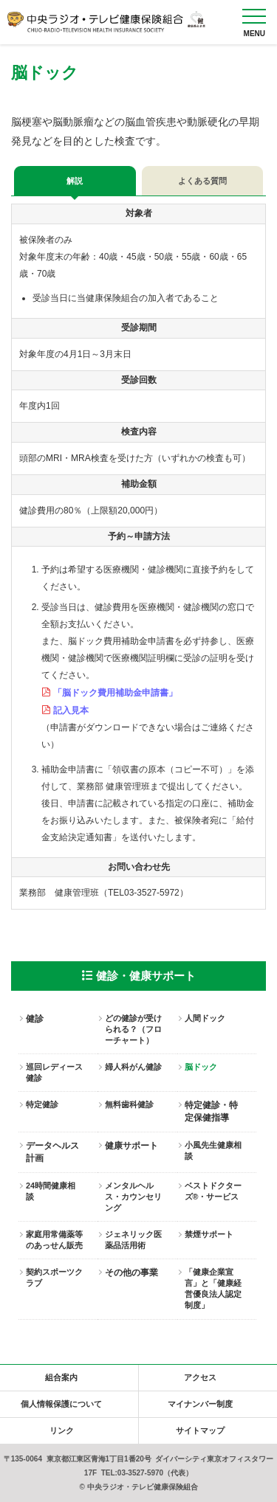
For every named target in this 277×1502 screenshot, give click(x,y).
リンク (61, 1430)
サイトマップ (200, 1430)
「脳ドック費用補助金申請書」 (115, 693)
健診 (35, 1019)
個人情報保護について (61, 1403)
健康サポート (131, 1146)
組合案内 (61, 1377)
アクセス (200, 1377)
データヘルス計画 (52, 1152)
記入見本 (71, 710)
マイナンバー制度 (200, 1403)
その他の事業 (131, 1272)
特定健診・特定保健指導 (211, 1111)
